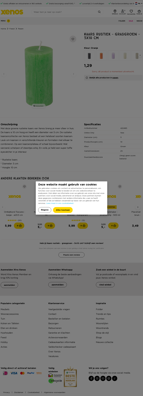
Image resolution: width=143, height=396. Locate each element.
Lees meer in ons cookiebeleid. (60, 203)
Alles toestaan (63, 210)
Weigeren (45, 210)
